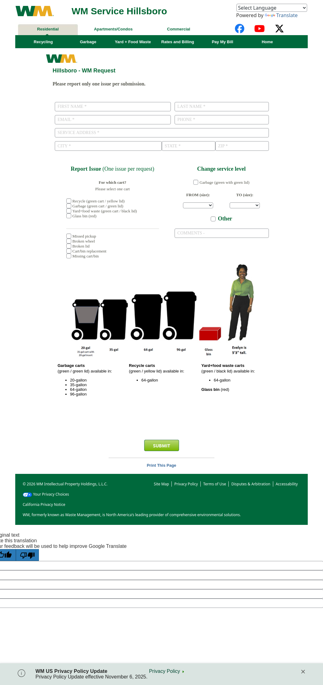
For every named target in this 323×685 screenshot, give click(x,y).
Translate (281, 15)
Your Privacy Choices (46, 494)
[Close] (303, 672)
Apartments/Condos (113, 29)
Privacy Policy (164, 671)
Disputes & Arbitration (250, 483)
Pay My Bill (222, 41)
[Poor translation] (27, 555)
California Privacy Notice (44, 504)
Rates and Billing (177, 41)
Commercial (178, 29)
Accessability (287, 483)
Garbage (88, 41)
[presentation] (161, 421)
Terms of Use (214, 483)
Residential (48, 29)
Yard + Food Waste (133, 41)
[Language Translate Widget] (271, 8)
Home (267, 41)
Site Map (161, 483)
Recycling (43, 41)
